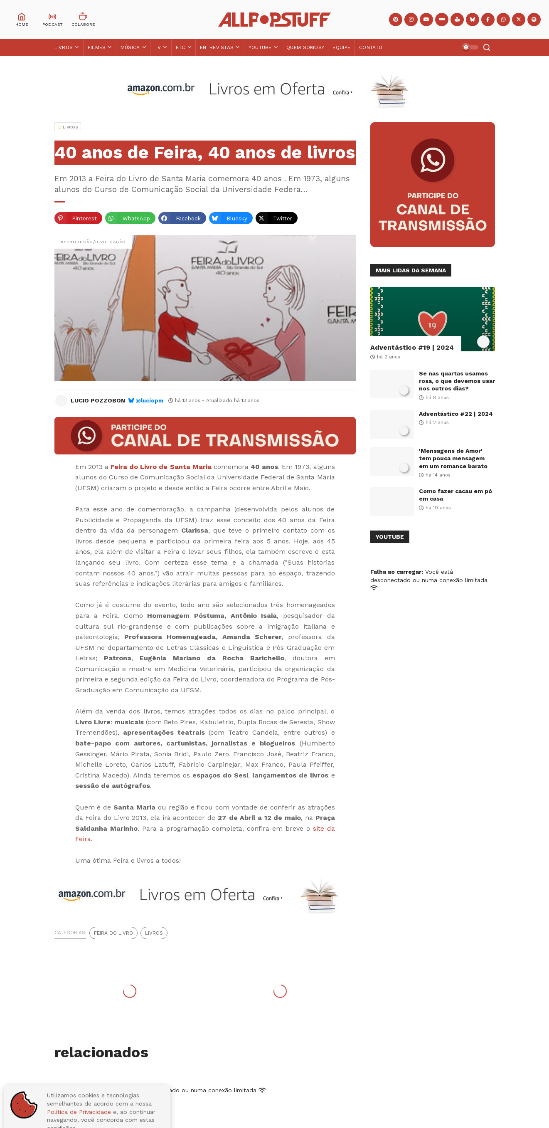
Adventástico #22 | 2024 (456, 413)
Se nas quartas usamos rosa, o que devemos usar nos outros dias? (457, 381)
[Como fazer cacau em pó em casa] (392, 501)
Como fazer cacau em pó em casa (455, 495)
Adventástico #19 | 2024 (412, 347)
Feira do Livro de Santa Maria (161, 467)
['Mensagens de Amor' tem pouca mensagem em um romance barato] (392, 461)
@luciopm (149, 400)
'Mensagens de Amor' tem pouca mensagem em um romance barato (453, 458)
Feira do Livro (113, 933)
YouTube (260, 47)
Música (130, 47)
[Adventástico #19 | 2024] (432, 319)
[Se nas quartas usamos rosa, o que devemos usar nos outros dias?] (392, 384)
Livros (63, 47)
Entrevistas (217, 47)
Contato (370, 47)
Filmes (97, 47)
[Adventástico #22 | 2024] (392, 424)
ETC (180, 47)
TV (158, 47)
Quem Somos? (305, 47)
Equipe (341, 47)
